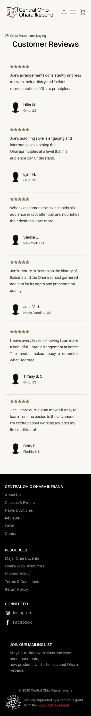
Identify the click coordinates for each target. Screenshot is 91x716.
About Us (13, 494)
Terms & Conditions (22, 581)
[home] (30, 12)
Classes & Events (20, 502)
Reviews (12, 518)
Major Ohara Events (22, 558)
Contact (12, 533)
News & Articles (19, 510)
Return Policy (16, 589)
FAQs (9, 525)
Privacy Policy (17, 573)
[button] (73, 12)
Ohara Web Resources (24, 566)
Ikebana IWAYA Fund (53, 705)
